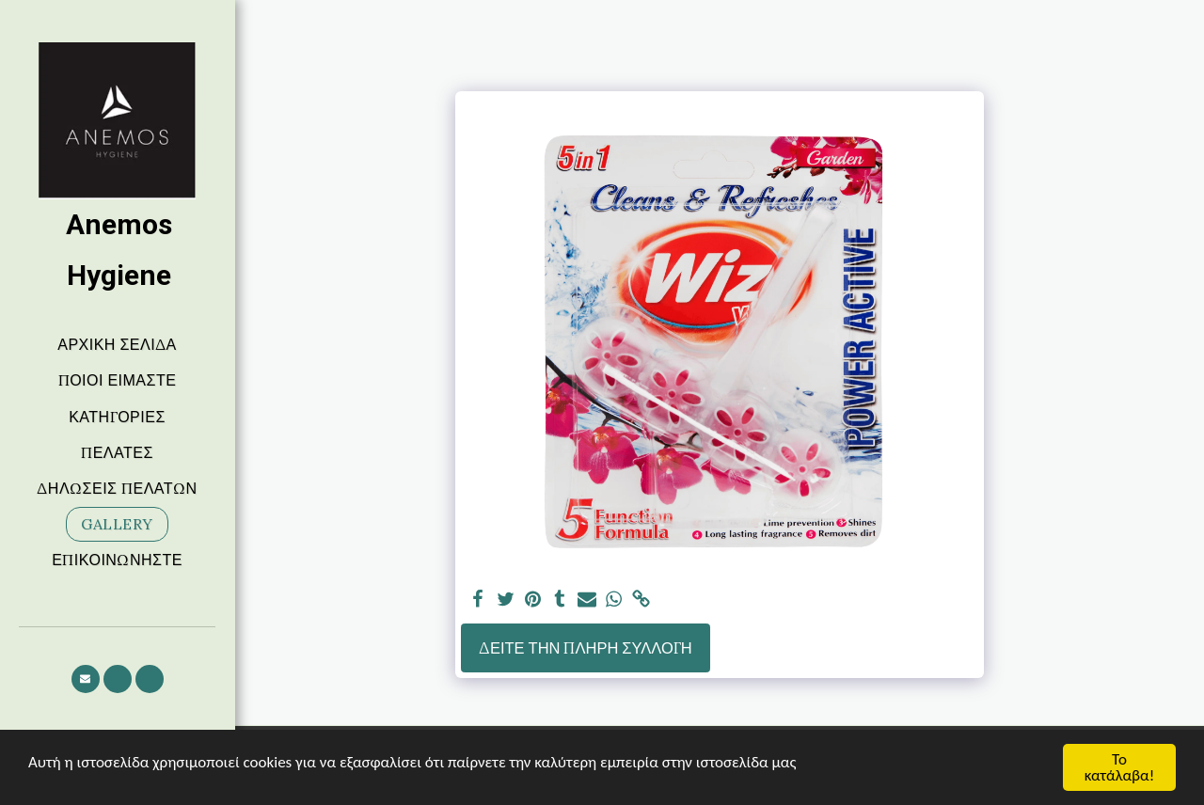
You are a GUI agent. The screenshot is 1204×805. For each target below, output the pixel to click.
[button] (85, 679)
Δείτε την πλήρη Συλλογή (585, 648)
